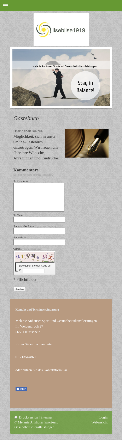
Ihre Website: (20, 237)
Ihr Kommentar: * (22, 181)
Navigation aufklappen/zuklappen (61, 5)
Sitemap (46, 417)
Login (103, 417)
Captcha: (27, 248)
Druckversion (26, 417)
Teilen (21, 388)
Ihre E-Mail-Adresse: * (35, 226)
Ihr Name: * (19, 215)
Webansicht (99, 422)
